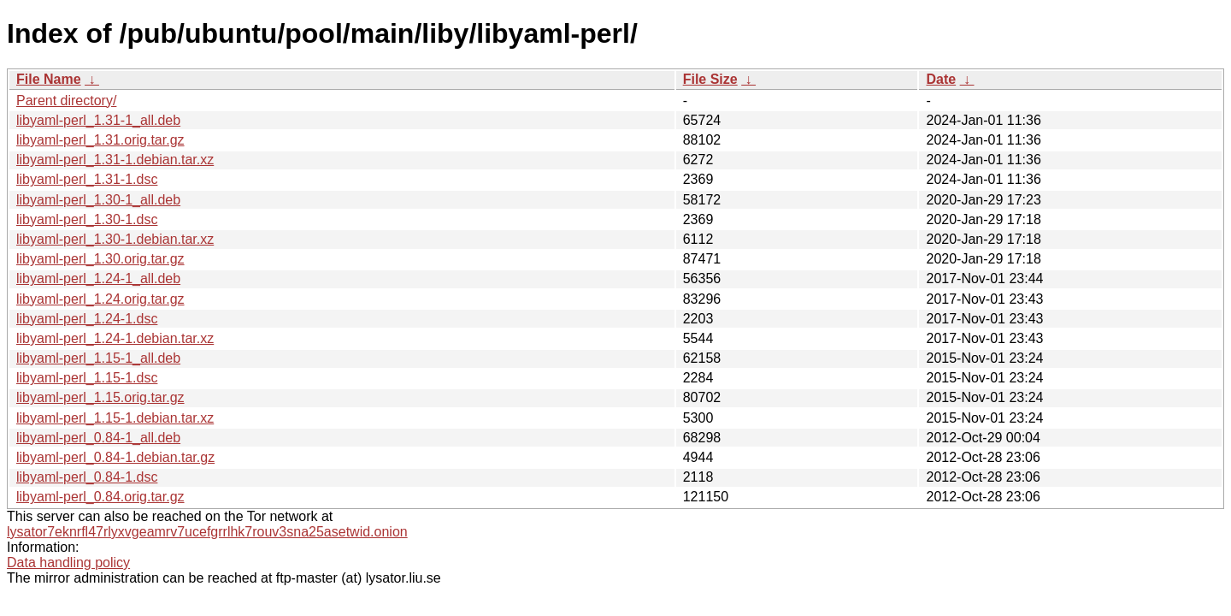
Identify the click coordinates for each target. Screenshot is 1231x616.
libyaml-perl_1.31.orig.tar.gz (100, 140)
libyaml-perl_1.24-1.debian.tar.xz (115, 338)
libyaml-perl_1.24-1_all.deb (98, 278)
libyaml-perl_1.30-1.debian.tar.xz (115, 239)
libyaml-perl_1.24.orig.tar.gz (100, 299)
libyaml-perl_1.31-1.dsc (86, 179)
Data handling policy (68, 562)
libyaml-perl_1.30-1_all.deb (98, 199)
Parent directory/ (66, 100)
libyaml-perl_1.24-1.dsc (86, 318)
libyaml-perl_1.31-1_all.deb (98, 120)
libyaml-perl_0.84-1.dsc (86, 477)
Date (941, 79)
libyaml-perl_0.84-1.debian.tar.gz (115, 457)
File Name (48, 79)
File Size (710, 79)
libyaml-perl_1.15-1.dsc (86, 377)
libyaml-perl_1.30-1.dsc (86, 219)
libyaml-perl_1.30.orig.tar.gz (100, 259)
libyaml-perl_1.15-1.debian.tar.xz (115, 418)
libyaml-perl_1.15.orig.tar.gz (100, 397)
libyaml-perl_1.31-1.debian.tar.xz (115, 159)
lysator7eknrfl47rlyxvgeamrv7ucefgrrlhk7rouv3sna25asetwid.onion (207, 531)
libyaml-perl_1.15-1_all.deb (98, 358)
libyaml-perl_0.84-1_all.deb (98, 437)
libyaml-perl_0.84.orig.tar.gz (100, 496)
